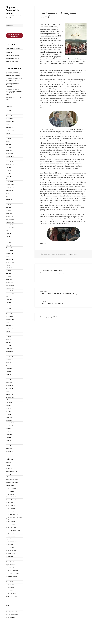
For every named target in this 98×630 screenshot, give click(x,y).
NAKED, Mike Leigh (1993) (13, 58)
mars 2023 (8, 210)
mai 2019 (8, 340)
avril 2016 (8, 443)
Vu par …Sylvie (10, 511)
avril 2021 (8, 273)
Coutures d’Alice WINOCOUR (13, 48)
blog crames (9, 468)
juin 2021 (8, 271)
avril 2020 (8, 308)
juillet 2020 (9, 299)
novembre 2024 (10, 159)
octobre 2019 (9, 325)
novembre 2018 (10, 357)
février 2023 (9, 213)
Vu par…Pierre (10, 590)
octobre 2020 (9, 291)
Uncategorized (10, 485)
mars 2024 (8, 176)
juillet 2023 (9, 199)
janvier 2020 (9, 317)
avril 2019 (8, 342)
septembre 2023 (10, 193)
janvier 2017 (9, 420)
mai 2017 (8, 408)
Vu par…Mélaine (10, 579)
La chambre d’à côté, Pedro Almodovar (12, 84)
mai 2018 (8, 374)
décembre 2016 (10, 423)
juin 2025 (8, 139)
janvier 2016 (9, 451)
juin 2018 (8, 371)
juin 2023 (8, 202)
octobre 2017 (9, 394)
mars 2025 (8, 147)
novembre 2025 (10, 124)
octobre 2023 (9, 190)
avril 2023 (8, 208)
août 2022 (8, 231)
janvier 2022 (9, 251)
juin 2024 (8, 167)
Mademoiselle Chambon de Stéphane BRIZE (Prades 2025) (14, 74)
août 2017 (8, 400)
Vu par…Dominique (11, 542)
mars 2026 (8, 113)
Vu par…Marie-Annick (12, 570)
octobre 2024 (9, 162)
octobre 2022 (9, 225)
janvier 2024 (9, 182)
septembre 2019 (10, 328)
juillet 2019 (9, 334)
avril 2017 (8, 411)
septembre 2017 (10, 397)
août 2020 (8, 296)
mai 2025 (8, 142)
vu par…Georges (10, 553)
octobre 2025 (9, 127)
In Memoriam (9, 477)
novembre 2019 (10, 322)
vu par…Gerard (10, 556)
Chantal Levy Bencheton (59, 254)
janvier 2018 (9, 385)
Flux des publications (11, 612)
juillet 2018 (9, 368)
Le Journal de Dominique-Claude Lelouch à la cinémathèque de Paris (14, 92)
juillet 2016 (9, 434)
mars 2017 (8, 414)
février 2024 (9, 179)
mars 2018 (8, 380)
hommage (8, 474)
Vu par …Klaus (10, 494)
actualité (8, 462)
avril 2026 (8, 110)
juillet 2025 (9, 136)
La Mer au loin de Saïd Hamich (14, 79)
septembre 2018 (10, 362)
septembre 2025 (10, 130)
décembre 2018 (10, 354)
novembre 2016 (10, 426)
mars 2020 (8, 311)
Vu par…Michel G (10, 582)
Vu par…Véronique (11, 593)
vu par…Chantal (10, 536)
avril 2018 (8, 377)
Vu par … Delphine (11, 488)
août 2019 (8, 331)
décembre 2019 (10, 319)
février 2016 (9, 449)
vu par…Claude (10, 539)
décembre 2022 (10, 219)
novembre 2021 (10, 256)
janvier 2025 (9, 153)
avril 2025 (8, 144)
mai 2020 (8, 305)
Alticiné (8, 465)
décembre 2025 (10, 121)
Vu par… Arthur (10, 524)
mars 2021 (8, 276)
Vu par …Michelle (10, 503)
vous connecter (54, 273)
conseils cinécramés (11, 471)
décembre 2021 (10, 253)
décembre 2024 (10, 156)
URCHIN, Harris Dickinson (13, 55)
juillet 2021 (9, 268)
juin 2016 (8, 437)
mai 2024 (8, 170)
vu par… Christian (11, 527)
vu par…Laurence (11, 565)
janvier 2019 (9, 351)
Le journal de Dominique (12, 482)
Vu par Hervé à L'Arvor (12, 514)
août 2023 (8, 196)
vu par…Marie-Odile (11, 576)
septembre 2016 (10, 431)
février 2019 (9, 348)
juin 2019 (8, 337)
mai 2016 (8, 440)
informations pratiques (12, 480)
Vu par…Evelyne (10, 547)
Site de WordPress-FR (11, 617)
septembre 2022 (10, 228)
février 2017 (9, 417)
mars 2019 (8, 345)
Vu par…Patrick (10, 587)
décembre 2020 (10, 285)
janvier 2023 (9, 216)
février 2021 (9, 279)
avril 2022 (8, 242)
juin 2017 (8, 406)
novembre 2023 (10, 187)
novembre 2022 (10, 222)
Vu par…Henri (10, 559)
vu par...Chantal (73, 254)
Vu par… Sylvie (10, 533)
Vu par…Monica (10, 585)
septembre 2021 (10, 262)
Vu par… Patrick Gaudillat (13, 530)
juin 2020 (8, 302)
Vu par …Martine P (11, 497)
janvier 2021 (9, 282)
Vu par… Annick (10, 521)
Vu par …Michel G (11, 500)
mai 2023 (8, 205)
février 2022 (9, 248)
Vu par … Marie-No (11, 491)
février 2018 (9, 383)
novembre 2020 (10, 288)
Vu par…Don (9, 544)
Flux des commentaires (12, 614)
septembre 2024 (10, 164)
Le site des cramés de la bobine (14, 35)
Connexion (9, 609)
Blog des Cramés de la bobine (12, 10)
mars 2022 (8, 245)
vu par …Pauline (10, 505)
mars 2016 (8, 446)
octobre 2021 (9, 259)
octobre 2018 (9, 360)
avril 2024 (8, 173)
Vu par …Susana (10, 508)
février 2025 (9, 150)
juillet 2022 (9, 233)
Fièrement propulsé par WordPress (49, 317)
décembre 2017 (10, 388)
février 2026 (9, 116)
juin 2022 (8, 236)
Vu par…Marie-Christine (12, 573)
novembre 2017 (10, 391)
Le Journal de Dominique (12, 61)
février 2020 (9, 314)
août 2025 (8, 133)
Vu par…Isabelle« (10, 562)
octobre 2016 (9, 429)
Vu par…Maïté (9, 567)
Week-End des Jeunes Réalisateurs (11, 597)
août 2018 (8, 365)
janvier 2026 (9, 119)
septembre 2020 (10, 294)
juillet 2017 (9, 403)
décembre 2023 (10, 185)
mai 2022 (8, 239)
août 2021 (8, 265)
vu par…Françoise (11, 550)
